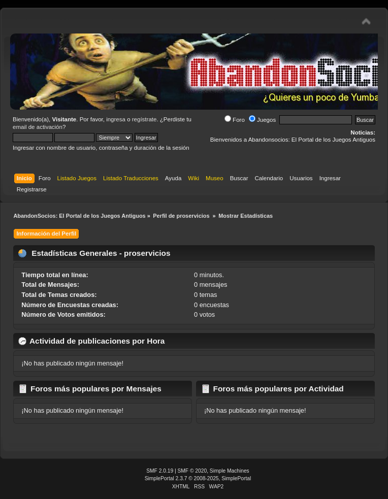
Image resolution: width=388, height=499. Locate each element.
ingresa (115, 119)
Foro (234, 120)
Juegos (262, 120)
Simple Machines (229, 471)
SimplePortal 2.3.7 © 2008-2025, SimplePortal (198, 478)
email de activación (37, 127)
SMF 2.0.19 (159, 471)
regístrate (144, 119)
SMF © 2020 (192, 471)
